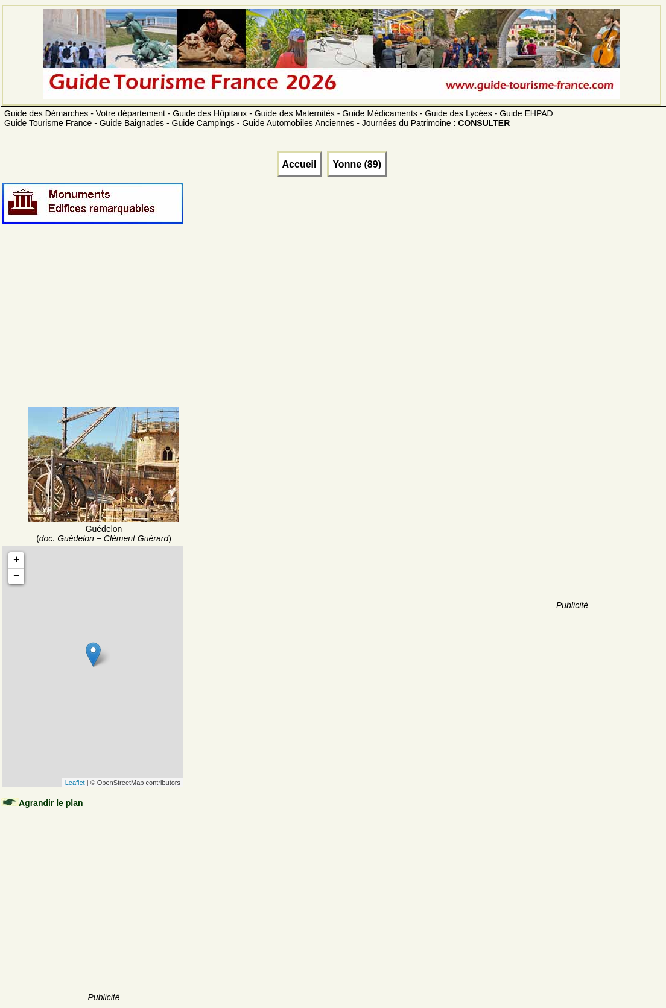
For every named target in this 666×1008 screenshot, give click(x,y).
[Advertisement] (103, 329)
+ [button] (16, 560)
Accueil (299, 164)
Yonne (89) (356, 164)
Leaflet (75, 782)
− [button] (16, 576)
